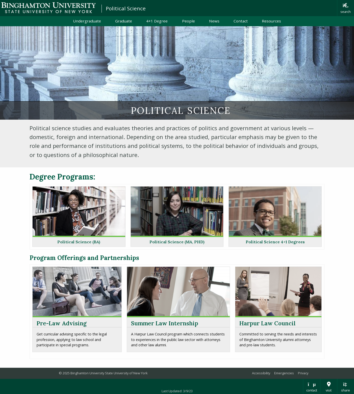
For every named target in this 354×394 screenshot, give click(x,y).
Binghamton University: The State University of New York (48, 7)
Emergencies (284, 373)
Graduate (123, 20)
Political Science (126, 8)
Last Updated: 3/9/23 (177, 391)
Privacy (303, 373)
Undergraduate (87, 20)
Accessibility (261, 373)
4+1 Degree (157, 20)
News (214, 20)
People (188, 20)
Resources (271, 20)
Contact (241, 20)
